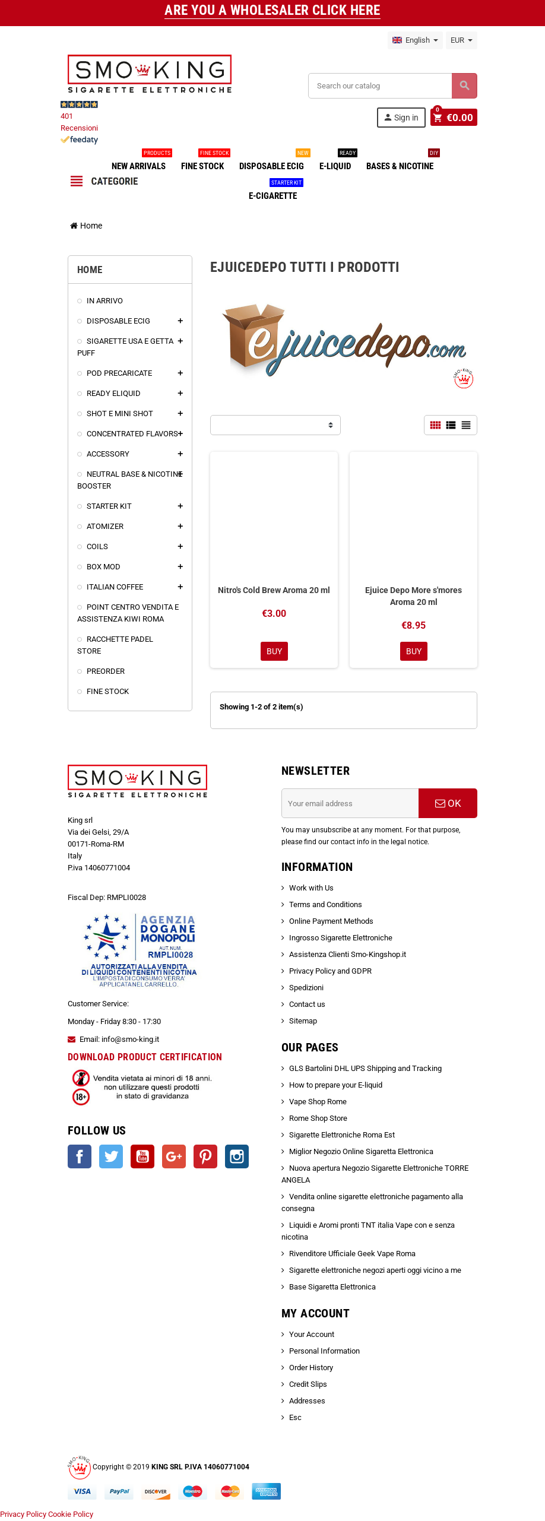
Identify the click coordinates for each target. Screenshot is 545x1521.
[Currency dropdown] (461, 40)
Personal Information (324, 1352)
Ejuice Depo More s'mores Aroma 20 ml (413, 596)
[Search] (392, 86)
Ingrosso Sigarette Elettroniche (340, 938)
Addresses (307, 1402)
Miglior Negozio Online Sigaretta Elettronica (361, 1152)
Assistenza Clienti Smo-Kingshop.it (347, 955)
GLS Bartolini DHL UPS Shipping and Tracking (365, 1069)
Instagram (237, 1158)
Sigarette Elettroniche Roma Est (342, 1136)
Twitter (111, 1158)
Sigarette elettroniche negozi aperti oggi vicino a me (375, 1271)
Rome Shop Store (318, 1119)
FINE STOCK (205, 161)
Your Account (311, 1335)
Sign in (402, 117)
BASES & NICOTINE (402, 161)
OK (448, 804)
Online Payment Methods (331, 922)
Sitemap (303, 1022)
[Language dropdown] (415, 40)
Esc (295, 1418)
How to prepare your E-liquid (335, 1086)
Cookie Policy (70, 1514)
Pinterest (205, 1158)
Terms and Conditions (325, 905)
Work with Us (311, 889)
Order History (311, 1368)
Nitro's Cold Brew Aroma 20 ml (274, 590)
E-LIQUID (337, 161)
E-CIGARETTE (275, 191)
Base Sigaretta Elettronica (332, 1288)
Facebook (79, 1158)
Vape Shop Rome (318, 1102)
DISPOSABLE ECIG (274, 161)
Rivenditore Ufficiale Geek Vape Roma (352, 1254)
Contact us (307, 1005)
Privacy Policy (23, 1514)
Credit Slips (308, 1385)
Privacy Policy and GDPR (330, 972)
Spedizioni (306, 988)
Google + (174, 1158)
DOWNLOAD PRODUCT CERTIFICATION (145, 1057)
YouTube (142, 1158)
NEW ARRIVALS (141, 161)
